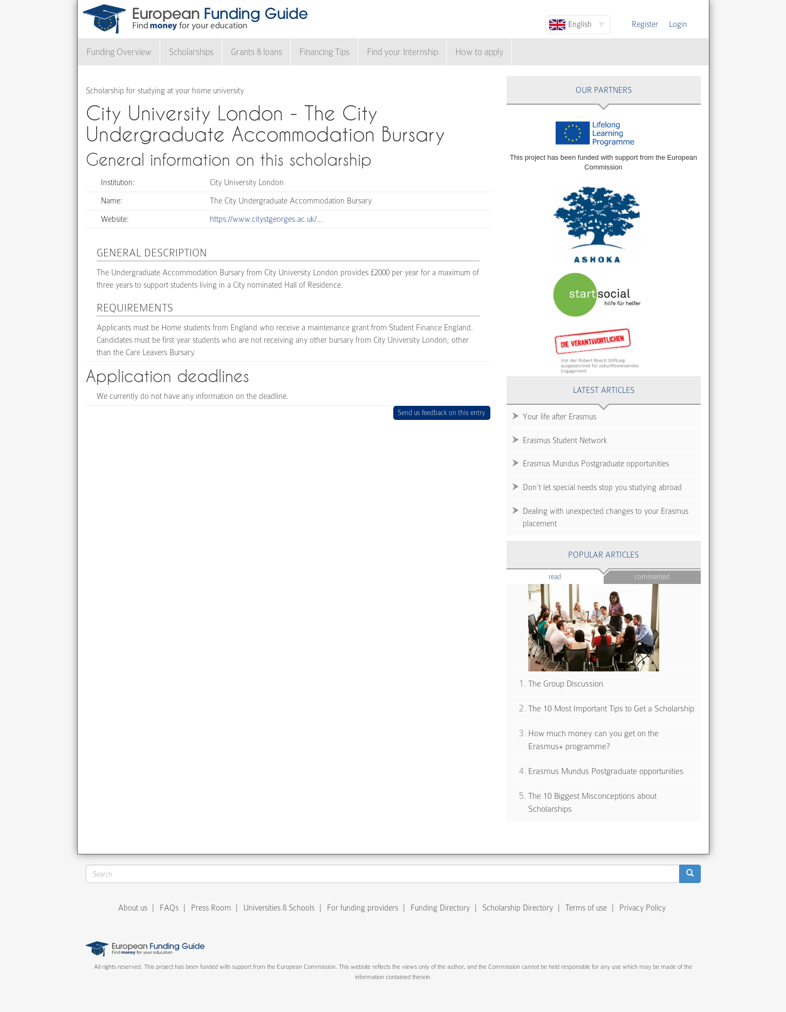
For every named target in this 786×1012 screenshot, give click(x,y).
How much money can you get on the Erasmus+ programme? (593, 740)
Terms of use (586, 908)
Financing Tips (324, 52)
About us (132, 908)
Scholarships (191, 52)
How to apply (479, 52)
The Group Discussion (565, 684)
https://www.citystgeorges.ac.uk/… (266, 219)
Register (645, 24)
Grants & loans (256, 52)
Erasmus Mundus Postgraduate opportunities (596, 463)
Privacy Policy (642, 908)
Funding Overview (119, 52)
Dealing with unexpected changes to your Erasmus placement (605, 517)
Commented (651, 577)
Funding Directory (440, 908)
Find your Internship (402, 52)
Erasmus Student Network (565, 440)
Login (678, 24)
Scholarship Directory (517, 908)
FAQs (169, 908)
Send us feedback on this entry (442, 413)
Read (571, 576)
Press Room (211, 908)
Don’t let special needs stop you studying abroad (602, 487)
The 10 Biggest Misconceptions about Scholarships (592, 802)
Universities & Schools (279, 908)
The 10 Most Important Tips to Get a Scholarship (611, 709)
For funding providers (362, 908)
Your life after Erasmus (559, 416)
